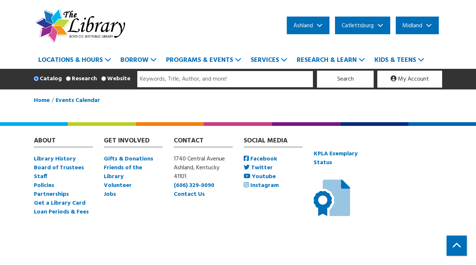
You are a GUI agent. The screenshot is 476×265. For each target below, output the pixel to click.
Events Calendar (78, 100)
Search (345, 79)
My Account (410, 79)
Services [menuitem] (265, 60)
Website (118, 78)
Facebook (260, 159)
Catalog (51, 78)
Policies (44, 185)
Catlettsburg (358, 26)
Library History (55, 159)
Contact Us (189, 194)
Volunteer (118, 185)
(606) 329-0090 (194, 185)
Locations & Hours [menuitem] (70, 60)
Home (42, 100)
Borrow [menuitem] (134, 60)
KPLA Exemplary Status (336, 158)
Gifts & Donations (128, 159)
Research (84, 78)
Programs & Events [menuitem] (199, 60)
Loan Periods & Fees (61, 212)
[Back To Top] (457, 246)
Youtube (260, 176)
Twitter (258, 168)
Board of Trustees (59, 168)
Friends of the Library (123, 172)
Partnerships (51, 194)
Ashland (303, 26)
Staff (40, 176)
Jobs (110, 194)
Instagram (261, 185)
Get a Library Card (59, 203)
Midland (412, 26)
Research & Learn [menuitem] (327, 60)
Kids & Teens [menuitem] (395, 60)
